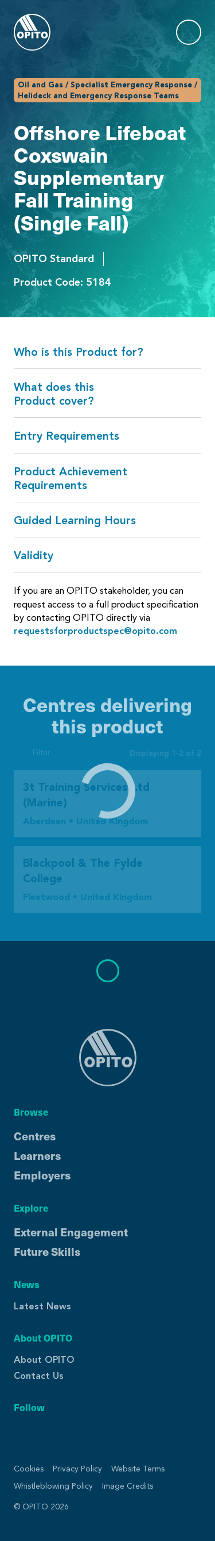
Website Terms (138, 1469)
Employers (42, 1175)
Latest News (42, 1306)
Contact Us (39, 1375)
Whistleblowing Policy (53, 1486)
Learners (37, 1155)
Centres (35, 1136)
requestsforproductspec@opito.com (95, 630)
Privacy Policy (77, 1469)
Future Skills (47, 1251)
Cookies (29, 1469)
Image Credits (127, 1486)
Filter (32, 752)
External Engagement (71, 1232)
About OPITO (44, 1359)
